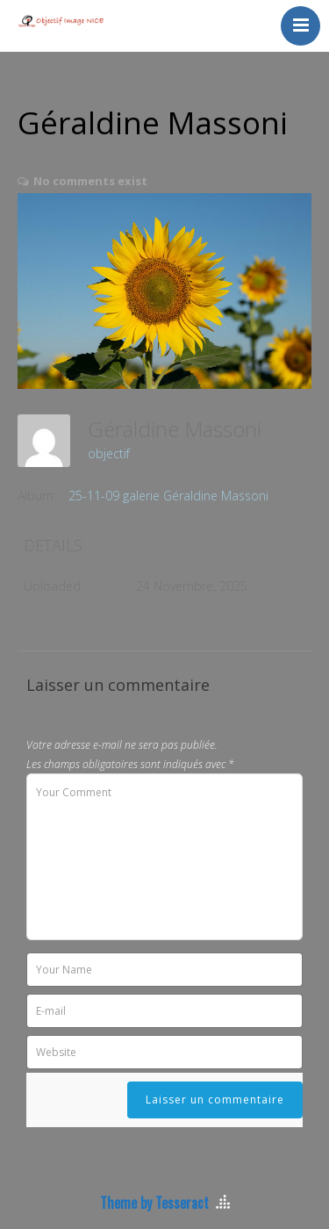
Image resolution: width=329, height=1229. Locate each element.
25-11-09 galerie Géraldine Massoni (168, 495)
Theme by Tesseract (154, 1202)
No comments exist (90, 181)
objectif (109, 453)
